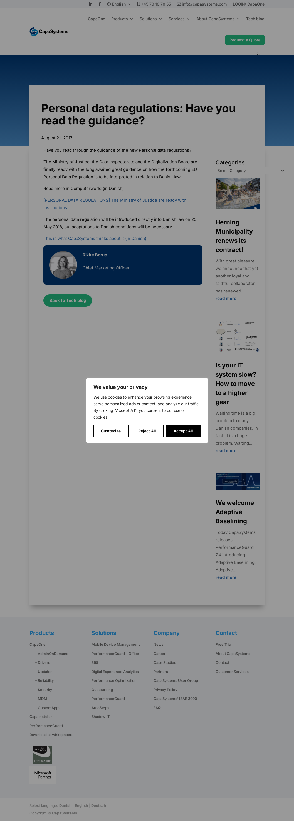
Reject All (147, 431)
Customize (111, 431)
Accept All (183, 431)
